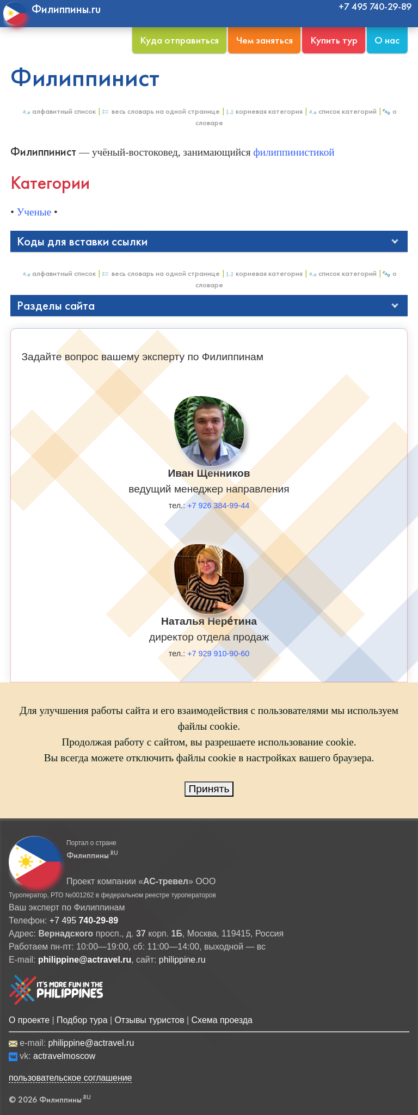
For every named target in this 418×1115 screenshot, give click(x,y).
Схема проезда (222, 1020)
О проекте (29, 1020)
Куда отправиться (179, 40)
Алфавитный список (59, 111)
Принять (209, 788)
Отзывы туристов (149, 1020)
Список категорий (342, 111)
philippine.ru (182, 959)
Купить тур (334, 40)
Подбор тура (82, 1020)
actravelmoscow (64, 1056)
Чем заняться (264, 40)
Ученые (34, 212)
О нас (386, 40)
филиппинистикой (293, 152)
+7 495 (84, 920)
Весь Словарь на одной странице (160, 111)
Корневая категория (264, 111)
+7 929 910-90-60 (218, 653)
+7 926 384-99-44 (218, 505)
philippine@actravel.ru (91, 1043)
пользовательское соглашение (70, 1077)
